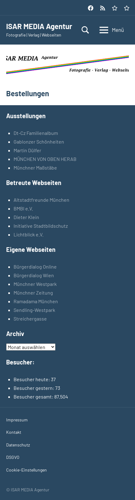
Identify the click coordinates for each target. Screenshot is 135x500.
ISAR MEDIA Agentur (39, 26)
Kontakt (13, 432)
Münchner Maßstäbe (35, 167)
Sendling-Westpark (34, 310)
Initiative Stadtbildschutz (41, 226)
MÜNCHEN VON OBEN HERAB (45, 159)
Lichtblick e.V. (28, 234)
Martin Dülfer (27, 150)
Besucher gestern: (34, 388)
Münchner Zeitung (33, 292)
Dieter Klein (26, 217)
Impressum (17, 419)
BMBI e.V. (23, 208)
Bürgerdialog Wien (34, 275)
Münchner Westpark (35, 284)
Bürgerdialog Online (35, 266)
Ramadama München (36, 301)
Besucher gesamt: (34, 396)
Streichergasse (30, 318)
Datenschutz (18, 444)
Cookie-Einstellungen (26, 469)
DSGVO (12, 457)
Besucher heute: (32, 379)
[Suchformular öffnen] (85, 29)
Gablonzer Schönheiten (39, 141)
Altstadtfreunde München (41, 200)
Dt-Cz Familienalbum (36, 133)
